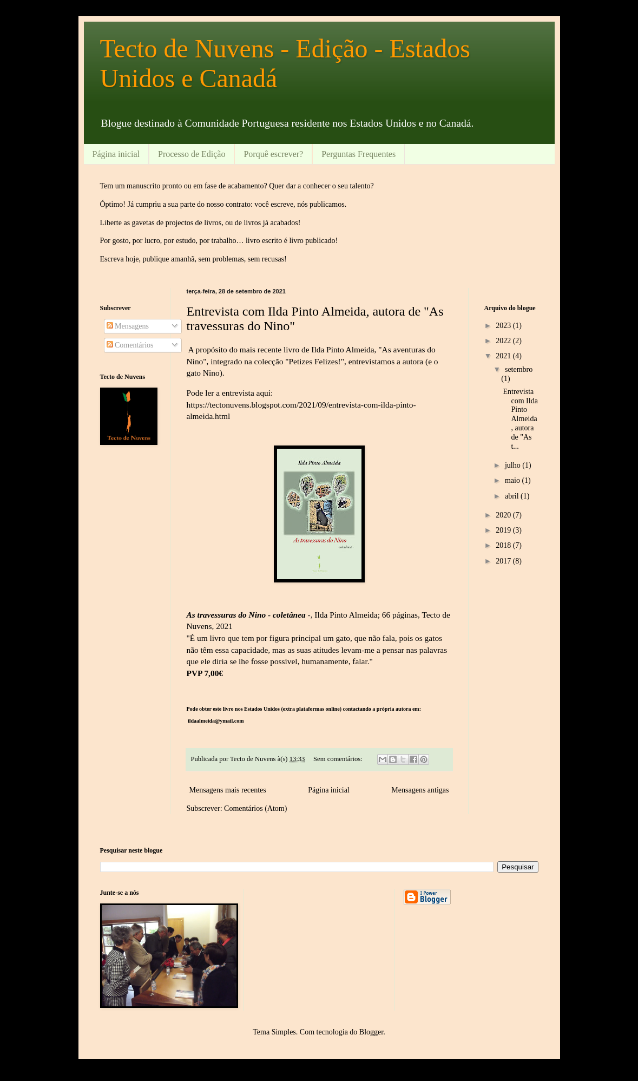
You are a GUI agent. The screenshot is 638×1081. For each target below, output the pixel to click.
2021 (504, 356)
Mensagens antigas (420, 790)
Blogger (371, 1032)
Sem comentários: (338, 759)
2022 (504, 341)
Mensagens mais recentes (227, 790)
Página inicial (116, 154)
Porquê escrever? (273, 154)
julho (513, 465)
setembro (518, 369)
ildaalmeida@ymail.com (216, 721)
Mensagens (128, 326)
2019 (504, 530)
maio (513, 480)
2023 (504, 326)
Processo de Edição (191, 154)
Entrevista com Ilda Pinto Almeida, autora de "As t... (520, 419)
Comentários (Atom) (255, 808)
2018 (504, 545)
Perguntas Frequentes (358, 154)
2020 (504, 515)
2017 (504, 561)
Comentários (130, 345)
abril (513, 496)
